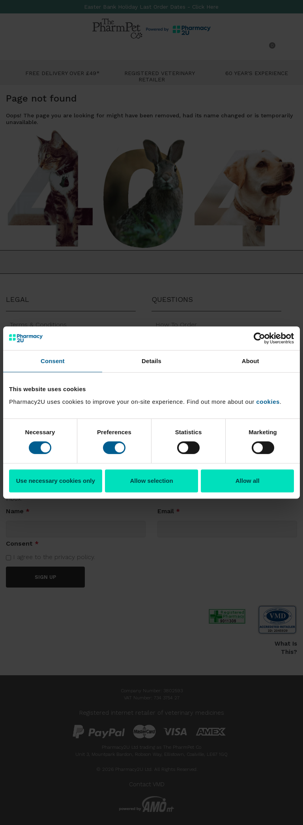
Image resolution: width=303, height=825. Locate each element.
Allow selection (151, 480)
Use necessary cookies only (55, 480)
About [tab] (250, 361)
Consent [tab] (53, 361)
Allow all (248, 480)
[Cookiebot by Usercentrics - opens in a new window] (259, 338)
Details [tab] (151, 361)
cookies (267, 401)
